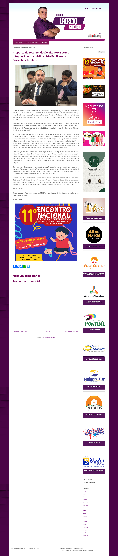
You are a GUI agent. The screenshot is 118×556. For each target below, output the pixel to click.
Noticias (85, 516)
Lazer (84, 510)
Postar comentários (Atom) (48, 337)
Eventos (85, 508)
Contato (44, 42)
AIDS (84, 494)
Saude (84, 533)
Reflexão (85, 527)
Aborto (84, 491)
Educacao (85, 502)
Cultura (85, 497)
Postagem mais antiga (71, 331)
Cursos (85, 499)
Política (85, 524)
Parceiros (85, 519)
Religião (85, 530)
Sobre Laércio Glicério (32, 42)
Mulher (85, 513)
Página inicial (18, 42)
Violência (85, 535)
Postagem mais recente (20, 331)
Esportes (85, 505)
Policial (85, 521)
